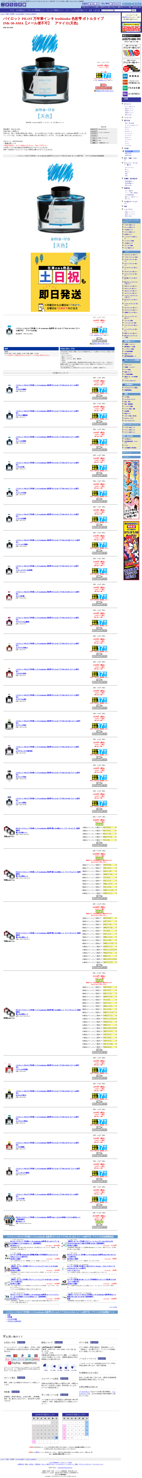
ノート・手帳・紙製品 (131, 193)
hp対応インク (128, 234)
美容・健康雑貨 (128, 404)
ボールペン (127, 104)
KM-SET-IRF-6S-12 (21, 1292)
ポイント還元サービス (48, 1464)
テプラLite (128, 145)
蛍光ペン (127, 171)
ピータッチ (128, 135)
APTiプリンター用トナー (131, 255)
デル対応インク (128, 229)
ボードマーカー (129, 167)
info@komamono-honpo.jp (65, 1467)
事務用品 (127, 188)
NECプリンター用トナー (131, 307)
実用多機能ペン (129, 183)
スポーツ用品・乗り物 (130, 416)
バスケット (63, 1462)
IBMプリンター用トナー (130, 291)
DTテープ (128, 127)
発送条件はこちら (102, 80)
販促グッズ (127, 413)
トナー (67, 10)
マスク (12, 10)
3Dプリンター (128, 365)
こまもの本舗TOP (54, 1462)
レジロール (128, 139)
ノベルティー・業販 (72, 1464)
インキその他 (12, 1319)
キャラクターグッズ (129, 399)
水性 (126, 175)
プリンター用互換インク (36, 10)
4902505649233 (89, 1292)
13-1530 (75, 1277)
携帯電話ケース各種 (129, 346)
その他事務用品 (129, 195)
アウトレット (126, 452)
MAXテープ (128, 131)
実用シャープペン (130, 214)
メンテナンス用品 (129, 241)
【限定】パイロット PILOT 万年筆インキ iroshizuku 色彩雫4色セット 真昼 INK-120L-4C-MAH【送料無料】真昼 (91, 1297)
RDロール (128, 137)
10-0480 (18, 1264)
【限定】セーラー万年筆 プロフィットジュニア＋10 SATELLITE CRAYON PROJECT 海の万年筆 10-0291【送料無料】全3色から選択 (90, 1243)
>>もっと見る (113, 1307)
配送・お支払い (29, 1464)
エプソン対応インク (129, 232)
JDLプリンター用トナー (130, 293)
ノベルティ (126, 457)
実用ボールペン (129, 112)
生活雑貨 (126, 411)
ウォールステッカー (129, 420)
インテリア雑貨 (128, 406)
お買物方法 (20, 1464)
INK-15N (75, 1253)
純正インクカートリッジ (130, 424)
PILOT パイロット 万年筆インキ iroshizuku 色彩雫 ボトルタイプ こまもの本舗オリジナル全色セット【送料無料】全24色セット (34, 1243)
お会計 (70, 1462)
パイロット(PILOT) (14, 1321)
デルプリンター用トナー (130, 271)
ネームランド (129, 133)
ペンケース (127, 117)
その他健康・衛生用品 (130, 447)
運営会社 (38, 1464)
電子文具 (127, 120)
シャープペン (128, 209)
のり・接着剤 (129, 191)
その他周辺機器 (128, 351)
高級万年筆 (128, 153)
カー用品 (126, 397)
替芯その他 (128, 115)
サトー (127, 141)
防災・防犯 (127, 401)
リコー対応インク (129, 248)
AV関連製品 (129, 384)
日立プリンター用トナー (130, 286)
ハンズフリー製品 (129, 349)
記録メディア (128, 354)
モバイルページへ (98, 1464)
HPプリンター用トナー (130, 288)
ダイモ (127, 129)
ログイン (125, 17)
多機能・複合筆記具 (130, 178)
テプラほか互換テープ (79, 10)
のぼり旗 (96, 10)
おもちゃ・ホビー (129, 418)
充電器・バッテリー (129, 344)
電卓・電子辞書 (129, 123)
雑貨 (126, 394)
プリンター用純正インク (55, 10)
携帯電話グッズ (129, 341)
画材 (125, 206)
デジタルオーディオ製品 (130, 387)
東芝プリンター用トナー (130, 333)
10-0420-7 (19, 1277)
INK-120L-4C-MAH (78, 1292)
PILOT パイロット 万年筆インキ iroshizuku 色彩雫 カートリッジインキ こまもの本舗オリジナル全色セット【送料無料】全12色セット (34, 1297)
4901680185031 (85, 1264)
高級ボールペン (129, 110)
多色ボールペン (129, 108)
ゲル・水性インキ (130, 106)
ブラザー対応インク (129, 225)
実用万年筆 (128, 155)
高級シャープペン (130, 212)
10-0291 (75, 1239)
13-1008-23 (19, 1253)
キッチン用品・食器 (129, 409)
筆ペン (127, 169)
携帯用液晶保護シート (130, 356)
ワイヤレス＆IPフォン (130, 380)
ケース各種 (127, 369)
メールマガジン (84, 1391)
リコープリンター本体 (130, 323)
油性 (126, 173)
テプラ (127, 143)
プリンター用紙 (128, 245)
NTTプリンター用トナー (131, 310)
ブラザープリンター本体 (130, 257)
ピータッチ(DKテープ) (131, 125)
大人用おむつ (21, 10)
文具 (90, 10)
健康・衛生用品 (127, 436)
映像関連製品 (128, 390)
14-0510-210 (76, 1264)
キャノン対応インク (129, 227)
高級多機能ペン (129, 181)
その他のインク (128, 243)
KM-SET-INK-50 (20, 1239)
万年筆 (9, 1317)
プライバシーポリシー (85, 1464)
